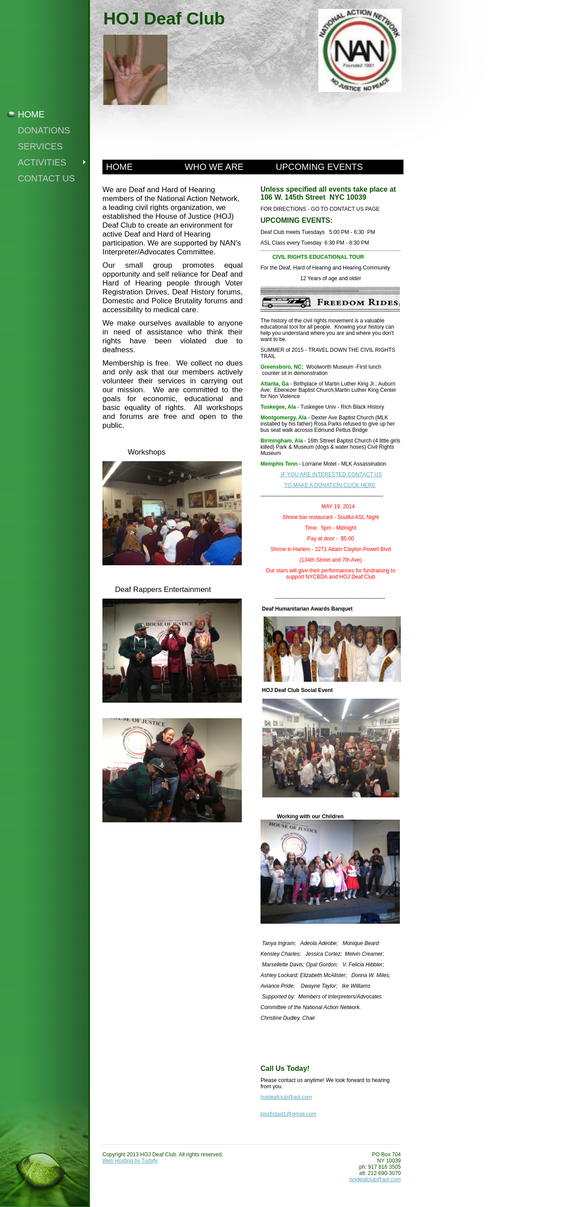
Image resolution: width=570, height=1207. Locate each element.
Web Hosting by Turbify (130, 1161)
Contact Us (46, 178)
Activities (42, 162)
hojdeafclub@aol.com (286, 1097)
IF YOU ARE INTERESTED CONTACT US (330, 474)
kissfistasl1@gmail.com (288, 1114)
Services (40, 146)
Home (31, 114)
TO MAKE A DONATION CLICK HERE (329, 485)
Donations (44, 130)
